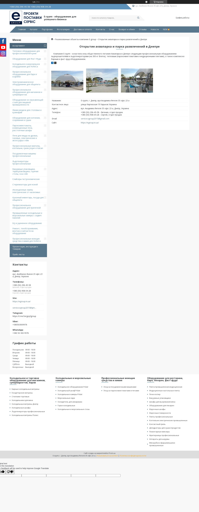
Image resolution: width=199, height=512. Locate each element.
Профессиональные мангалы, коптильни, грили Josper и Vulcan (27, 147)
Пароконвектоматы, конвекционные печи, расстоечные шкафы (22, 128)
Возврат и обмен (127, 29)
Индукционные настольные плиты (164, 390)
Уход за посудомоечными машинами (120, 387)
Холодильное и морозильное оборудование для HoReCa (26, 65)
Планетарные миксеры (159, 431)
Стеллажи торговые (20, 396)
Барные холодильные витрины (25, 389)
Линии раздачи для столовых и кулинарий (26, 111)
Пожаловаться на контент (107, 456)
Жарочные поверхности (160, 413)
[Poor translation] (10, 472)
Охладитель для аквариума (70, 402)
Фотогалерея (63, 29)
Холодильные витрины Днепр (25, 404)
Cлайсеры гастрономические (26, 179)
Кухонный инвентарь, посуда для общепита (28, 198)
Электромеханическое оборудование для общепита (26, 83)
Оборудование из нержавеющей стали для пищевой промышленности (27, 102)
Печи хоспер (154, 394)
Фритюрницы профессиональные (164, 435)
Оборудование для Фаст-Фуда (26, 58)
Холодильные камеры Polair (70, 394)
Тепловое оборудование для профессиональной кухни (26, 52)
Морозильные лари (66, 398)
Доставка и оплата (83, 29)
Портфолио (47, 29)
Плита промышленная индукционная (165, 387)
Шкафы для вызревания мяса (162, 402)
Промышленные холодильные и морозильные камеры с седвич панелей (27, 215)
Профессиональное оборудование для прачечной (26, 206)
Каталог (34, 29)
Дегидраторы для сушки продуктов (164, 428)
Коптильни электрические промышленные (168, 420)
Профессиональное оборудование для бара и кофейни (24, 74)
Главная (22, 29)
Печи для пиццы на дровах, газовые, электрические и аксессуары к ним (25, 138)
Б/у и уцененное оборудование (27, 223)
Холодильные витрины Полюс (25, 415)
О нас (111, 29)
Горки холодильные (66, 405)
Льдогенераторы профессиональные (21, 162)
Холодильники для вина (22, 400)
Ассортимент (18, 45)
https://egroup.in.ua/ (22, 301)
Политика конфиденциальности (133, 456)
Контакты (100, 29)
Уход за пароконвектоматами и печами (121, 390)
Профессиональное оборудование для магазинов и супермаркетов (27, 92)
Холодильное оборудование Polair (73, 387)
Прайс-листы (18, 254)
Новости (155, 29)
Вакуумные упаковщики (160, 398)
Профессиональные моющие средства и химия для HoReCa (26, 239)
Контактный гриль (157, 424)
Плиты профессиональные (161, 416)
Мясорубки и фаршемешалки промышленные (162, 444)
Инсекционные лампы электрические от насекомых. (26, 191)
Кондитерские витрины (22, 393)
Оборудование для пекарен (161, 405)
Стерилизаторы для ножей (25, 184)
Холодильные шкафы (21, 407)
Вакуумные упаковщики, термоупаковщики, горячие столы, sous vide (25, 171)
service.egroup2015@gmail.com (25, 308)
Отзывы (142, 29)
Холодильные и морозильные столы (74, 409)
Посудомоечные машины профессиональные (24, 154)
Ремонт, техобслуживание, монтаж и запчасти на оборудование (25, 231)
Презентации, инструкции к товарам (25, 247)
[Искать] (138, 17)
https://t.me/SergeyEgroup (24, 316)
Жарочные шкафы (157, 409)
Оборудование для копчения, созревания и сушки (26, 119)
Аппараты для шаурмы (159, 439)
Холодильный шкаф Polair (69, 390)
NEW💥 (166, 29)
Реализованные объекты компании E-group (75, 39)
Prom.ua (112, 453)
